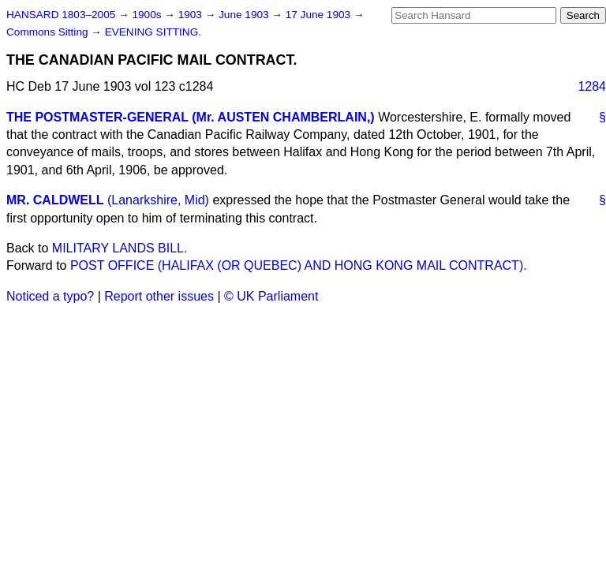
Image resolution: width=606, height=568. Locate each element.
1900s (148, 15)
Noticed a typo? (50, 296)
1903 (191, 15)
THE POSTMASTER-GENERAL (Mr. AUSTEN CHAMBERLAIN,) (190, 117)
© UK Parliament (271, 296)
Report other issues (159, 296)
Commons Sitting (48, 32)
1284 (592, 86)
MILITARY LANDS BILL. (120, 248)
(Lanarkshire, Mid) (158, 200)
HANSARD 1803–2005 (60, 15)
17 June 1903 (320, 15)
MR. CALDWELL (55, 200)
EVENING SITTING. (153, 32)
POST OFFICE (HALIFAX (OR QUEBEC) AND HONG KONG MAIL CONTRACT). (298, 265)
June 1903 (245, 15)
